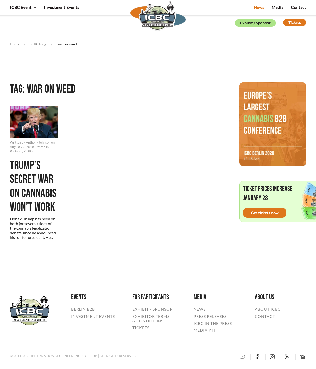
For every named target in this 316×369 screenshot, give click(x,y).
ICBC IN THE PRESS (213, 323)
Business (16, 151)
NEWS (200, 309)
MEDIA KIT (205, 330)
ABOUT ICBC (268, 309)
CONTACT (265, 316)
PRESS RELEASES (210, 316)
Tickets (294, 22)
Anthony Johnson (38, 142)
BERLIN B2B (83, 309)
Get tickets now (265, 212)
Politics (29, 151)
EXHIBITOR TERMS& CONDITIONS (151, 318)
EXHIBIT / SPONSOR (152, 309)
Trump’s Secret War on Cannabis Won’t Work (33, 186)
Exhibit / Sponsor (255, 23)
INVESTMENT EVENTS (93, 316)
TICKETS (140, 328)
